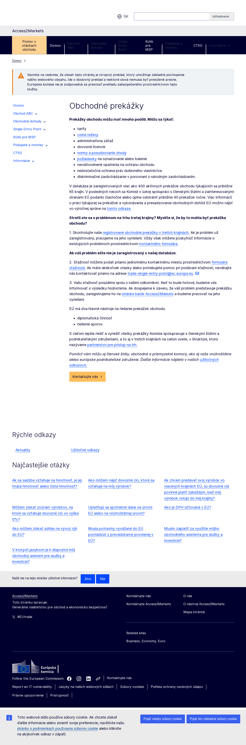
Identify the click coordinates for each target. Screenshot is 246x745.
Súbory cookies (132, 687)
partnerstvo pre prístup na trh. (112, 345)
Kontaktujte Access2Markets (148, 605)
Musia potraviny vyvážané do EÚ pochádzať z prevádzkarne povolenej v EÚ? (120, 535)
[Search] (221, 16)
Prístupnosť (59, 696)
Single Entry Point (128, 45)
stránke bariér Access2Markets (148, 294)
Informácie (219, 45)
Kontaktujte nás (85, 377)
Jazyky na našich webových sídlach (85, 687)
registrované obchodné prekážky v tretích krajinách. (146, 232)
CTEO (198, 45)
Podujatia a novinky (176, 45)
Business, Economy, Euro (145, 642)
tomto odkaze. (119, 208)
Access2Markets (25, 597)
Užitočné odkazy (85, 450)
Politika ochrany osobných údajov (177, 687)
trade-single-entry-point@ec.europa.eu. (161, 273)
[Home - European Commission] (41, 668)
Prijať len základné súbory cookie (213, 719)
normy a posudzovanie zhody (102, 153)
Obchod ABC (75, 45)
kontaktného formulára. (158, 244)
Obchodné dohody (101, 45)
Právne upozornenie (28, 696)
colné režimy (87, 135)
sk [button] (122, 16)
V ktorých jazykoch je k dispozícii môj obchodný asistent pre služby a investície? (43, 556)
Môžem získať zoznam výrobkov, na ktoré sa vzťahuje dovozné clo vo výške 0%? (45, 514)
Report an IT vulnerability (32, 687)
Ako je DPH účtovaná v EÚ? (187, 508)
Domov (55, 45)
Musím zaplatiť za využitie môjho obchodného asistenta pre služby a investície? (193, 535)
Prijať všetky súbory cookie (163, 719)
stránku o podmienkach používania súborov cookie (57, 729)
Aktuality (22, 450)
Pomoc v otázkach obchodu (29, 45)
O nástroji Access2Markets (204, 605)
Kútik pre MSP (149, 45)
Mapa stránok (194, 613)
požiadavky (87, 159)
